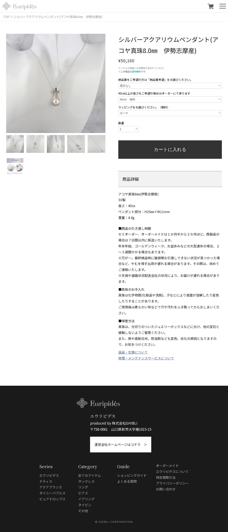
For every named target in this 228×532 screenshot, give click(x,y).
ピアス (83, 492)
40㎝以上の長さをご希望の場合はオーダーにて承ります (154, 93)
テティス (45, 481)
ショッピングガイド (132, 475)
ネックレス (86, 481)
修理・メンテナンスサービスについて (146, 358)
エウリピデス (49, 475)
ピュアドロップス (52, 498)
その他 (83, 510)
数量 (121, 123)
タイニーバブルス (52, 492)
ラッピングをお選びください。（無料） (144, 107)
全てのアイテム (89, 475)
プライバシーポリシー (172, 483)
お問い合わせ (166, 489)
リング (83, 487)
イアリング (86, 498)
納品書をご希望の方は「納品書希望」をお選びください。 (155, 79)
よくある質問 (127, 481)
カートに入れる (170, 149)
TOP (6, 17)
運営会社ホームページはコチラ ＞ (121, 444)
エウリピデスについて (172, 471)
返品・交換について (133, 352)
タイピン (84, 504)
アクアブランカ (50, 487)
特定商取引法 (166, 477)
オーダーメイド (167, 465)
